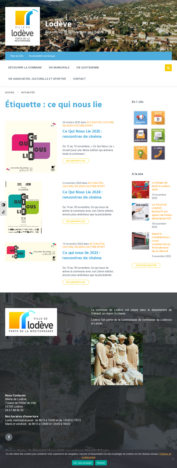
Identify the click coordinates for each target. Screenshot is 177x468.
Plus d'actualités (146, 265)
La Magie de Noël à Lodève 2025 (161, 186)
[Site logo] (22, 44)
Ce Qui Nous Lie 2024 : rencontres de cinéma (82, 195)
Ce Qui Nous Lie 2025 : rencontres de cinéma (82, 134)
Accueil (10, 92)
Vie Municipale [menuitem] (59, 67)
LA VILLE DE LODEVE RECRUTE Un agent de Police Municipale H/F (162, 212)
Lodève (59, 24)
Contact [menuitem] (79, 78)
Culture (108, 122)
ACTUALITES (94, 122)
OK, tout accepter (83, 463)
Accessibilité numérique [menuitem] (42, 56)
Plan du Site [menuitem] (16, 56)
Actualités (28, 92)
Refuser (101, 463)
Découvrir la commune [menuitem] (25, 67)
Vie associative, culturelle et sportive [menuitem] (37, 78)
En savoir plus (75, 160)
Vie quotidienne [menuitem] (87, 67)
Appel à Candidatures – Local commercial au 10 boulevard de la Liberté (161, 242)
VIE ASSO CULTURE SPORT (77, 125)
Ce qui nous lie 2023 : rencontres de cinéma (81, 255)
